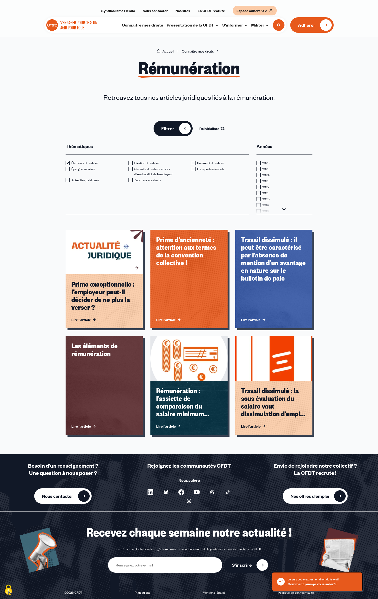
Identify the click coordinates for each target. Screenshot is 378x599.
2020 (266, 199)
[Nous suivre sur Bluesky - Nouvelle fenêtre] (166, 492)
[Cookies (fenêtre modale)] (8, 590)
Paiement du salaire (210, 163)
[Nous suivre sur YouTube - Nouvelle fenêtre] (197, 492)
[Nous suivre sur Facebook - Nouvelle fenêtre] (181, 492)
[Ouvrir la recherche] (278, 25)
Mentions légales (214, 592)
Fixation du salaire (146, 163)
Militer (260, 25)
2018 (265, 211)
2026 (266, 163)
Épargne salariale (83, 169)
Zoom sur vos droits (147, 180)
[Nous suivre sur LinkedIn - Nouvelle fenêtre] (150, 492)
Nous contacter (155, 10)
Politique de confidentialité (296, 592)
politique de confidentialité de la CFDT (235, 549)
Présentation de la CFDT (193, 25)
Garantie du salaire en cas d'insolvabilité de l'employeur (153, 171)
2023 (265, 181)
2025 (265, 169)
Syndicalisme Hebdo (118, 10)
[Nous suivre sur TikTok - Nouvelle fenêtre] (227, 492)
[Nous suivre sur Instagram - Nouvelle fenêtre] (189, 501)
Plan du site (142, 592)
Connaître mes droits (142, 25)
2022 (265, 187)
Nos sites (183, 10)
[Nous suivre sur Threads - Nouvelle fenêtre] (212, 492)
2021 (265, 193)
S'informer (235, 25)
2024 (266, 175)
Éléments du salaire (84, 163)
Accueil (165, 51)
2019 (265, 205)
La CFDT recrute (211, 10)
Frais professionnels (210, 169)
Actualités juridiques (85, 180)
